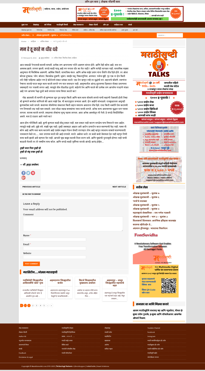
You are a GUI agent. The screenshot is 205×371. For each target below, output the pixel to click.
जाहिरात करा (118, 25)
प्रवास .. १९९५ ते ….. (68, 336)
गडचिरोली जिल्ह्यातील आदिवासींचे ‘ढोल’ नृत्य (33, 281)
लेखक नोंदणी (93, 25)
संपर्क (130, 25)
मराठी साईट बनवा (67, 341)
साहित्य (33, 41)
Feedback (22, 353)
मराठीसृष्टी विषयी (62, 25)
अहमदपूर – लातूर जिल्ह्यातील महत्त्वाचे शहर (115, 283)
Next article (119, 186)
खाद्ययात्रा (107, 341)
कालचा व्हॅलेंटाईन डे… (142, 224)
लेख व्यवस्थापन (78, 25)
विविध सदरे (75, 30)
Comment (28, 215)
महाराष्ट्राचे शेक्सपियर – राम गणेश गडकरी (151, 212)
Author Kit (22, 336)
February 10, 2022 (29, 58)
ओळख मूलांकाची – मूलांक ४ (146, 208)
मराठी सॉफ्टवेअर (67, 353)
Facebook (151, 332)
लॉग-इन (106, 25)
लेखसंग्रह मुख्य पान (26, 30)
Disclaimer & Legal (26, 357)
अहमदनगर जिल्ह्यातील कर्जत (60, 281)
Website (27, 253)
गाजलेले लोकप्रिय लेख (68, 349)
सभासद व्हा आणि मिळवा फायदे (152, 304)
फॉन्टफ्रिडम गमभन (153, 357)
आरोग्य (107, 345)
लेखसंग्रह (36, 25)
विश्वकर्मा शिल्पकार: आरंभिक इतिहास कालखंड (154, 220)
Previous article (31, 186)
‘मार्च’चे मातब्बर (140, 201)
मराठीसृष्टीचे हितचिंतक (68, 332)
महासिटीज (108, 336)
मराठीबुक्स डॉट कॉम (153, 345)
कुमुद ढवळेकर (45, 58)
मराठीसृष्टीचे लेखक (67, 328)
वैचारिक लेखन (67, 58)
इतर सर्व (135, 30)
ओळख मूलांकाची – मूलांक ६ (146, 197)
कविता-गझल (109, 349)
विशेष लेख (39, 30)
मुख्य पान (24, 25)
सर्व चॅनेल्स (47, 25)
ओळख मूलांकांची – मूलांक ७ (146, 193)
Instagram (151, 336)
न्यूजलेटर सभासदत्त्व (25, 341)
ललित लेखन (58, 58)
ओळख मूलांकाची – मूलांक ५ (146, 205)
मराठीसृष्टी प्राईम (152, 353)
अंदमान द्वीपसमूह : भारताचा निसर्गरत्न (150, 228)
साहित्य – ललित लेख (89, 30)
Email (26, 244)
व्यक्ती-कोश (108, 332)
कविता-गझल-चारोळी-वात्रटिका (108, 30)
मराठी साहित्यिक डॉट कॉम (155, 349)
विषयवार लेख (63, 30)
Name (26, 235)
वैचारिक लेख (51, 30)
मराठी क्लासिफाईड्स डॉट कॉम (156, 341)
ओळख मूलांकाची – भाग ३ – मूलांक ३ (150, 216)
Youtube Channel (153, 328)
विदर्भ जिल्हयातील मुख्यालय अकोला (87, 281)
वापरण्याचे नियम (24, 345)
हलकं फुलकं (125, 30)
